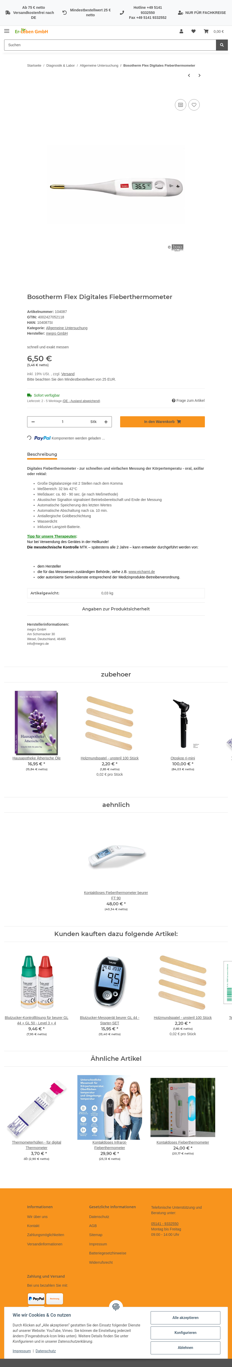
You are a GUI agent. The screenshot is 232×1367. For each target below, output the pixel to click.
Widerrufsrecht (101, 1262)
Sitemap (95, 1235)
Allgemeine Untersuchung (66, 328)
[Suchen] (110, 45)
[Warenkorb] (214, 31)
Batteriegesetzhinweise (107, 1253)
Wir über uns (37, 1217)
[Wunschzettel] (193, 31)
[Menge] (62, 422)
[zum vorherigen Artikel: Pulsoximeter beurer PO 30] (189, 75)
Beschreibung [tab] (42, 454)
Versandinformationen (44, 1244)
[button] (181, 31)
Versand (67, 374)
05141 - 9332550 (165, 1224)
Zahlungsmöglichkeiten (45, 1235)
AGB (93, 1226)
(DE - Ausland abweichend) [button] (81, 401)
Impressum (98, 1244)
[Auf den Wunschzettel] (194, 105)
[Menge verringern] (33, 422)
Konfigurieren (185, 1333)
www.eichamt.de (142, 572)
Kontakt (33, 1226)
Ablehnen (185, 1348)
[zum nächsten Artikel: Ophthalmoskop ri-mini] (199, 75)
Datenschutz (99, 1217)
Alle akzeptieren (185, 1318)
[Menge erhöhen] (106, 422)
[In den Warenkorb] (31, 92)
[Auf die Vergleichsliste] (180, 105)
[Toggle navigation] (6, 29)
